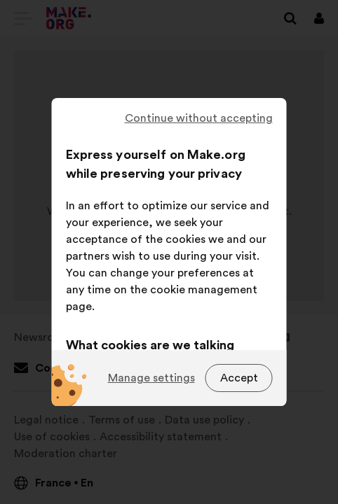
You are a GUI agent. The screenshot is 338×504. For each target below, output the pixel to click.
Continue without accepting (199, 118)
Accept (239, 378)
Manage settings (151, 378)
